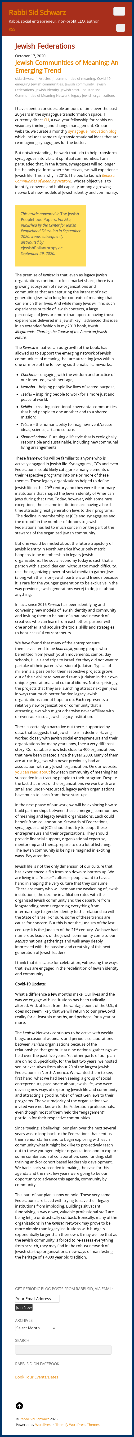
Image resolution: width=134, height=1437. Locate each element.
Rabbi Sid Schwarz (34, 1419)
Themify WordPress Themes (77, 1424)
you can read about (32, 772)
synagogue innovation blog (92, 131)
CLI (46, 120)
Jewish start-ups (73, 90)
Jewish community (79, 84)
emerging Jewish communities (39, 84)
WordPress (43, 1424)
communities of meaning (75, 78)
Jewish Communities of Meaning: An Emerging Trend (66, 67)
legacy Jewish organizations (93, 95)
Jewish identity (47, 90)
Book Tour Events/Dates (36, 1377)
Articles (45, 78)
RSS (12, 29)
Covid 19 (104, 78)
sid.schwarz (24, 78)
